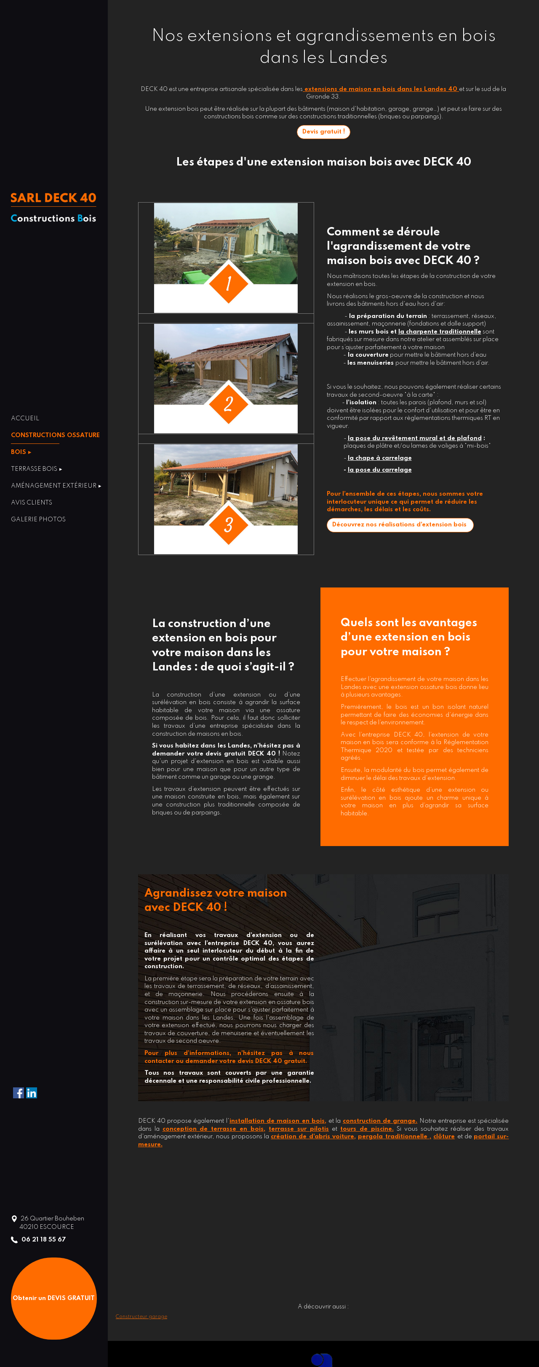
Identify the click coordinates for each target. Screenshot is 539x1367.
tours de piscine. (367, 1129)
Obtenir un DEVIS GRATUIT (54, 1298)
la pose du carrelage (380, 470)
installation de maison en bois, (277, 1121)
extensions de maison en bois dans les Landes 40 (381, 89)
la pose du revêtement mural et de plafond (415, 438)
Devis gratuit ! (323, 132)
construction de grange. (380, 1121)
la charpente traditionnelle (439, 332)
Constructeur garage (141, 1316)
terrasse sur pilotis (299, 1129)
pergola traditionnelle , (394, 1137)
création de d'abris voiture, (313, 1137)
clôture (444, 1137)
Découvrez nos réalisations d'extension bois (400, 525)
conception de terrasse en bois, (214, 1129)
